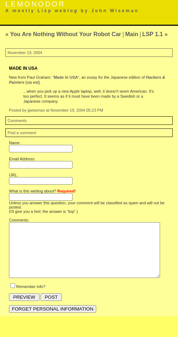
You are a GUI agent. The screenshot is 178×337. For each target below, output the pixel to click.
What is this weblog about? (42, 191)
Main (131, 34)
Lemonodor (35, 4)
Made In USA (66, 77)
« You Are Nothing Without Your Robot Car (63, 34)
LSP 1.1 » (155, 34)
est (36, 82)
